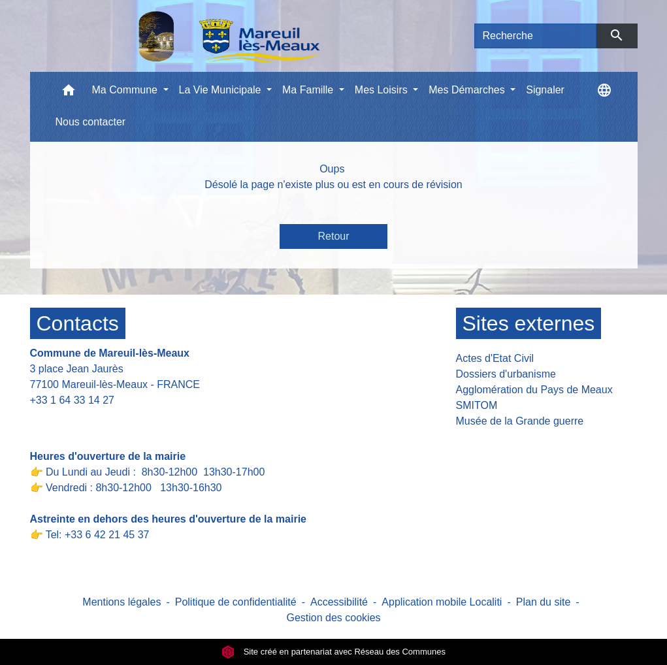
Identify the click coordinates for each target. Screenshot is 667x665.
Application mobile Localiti (442, 602)
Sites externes (529, 323)
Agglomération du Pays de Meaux (534, 389)
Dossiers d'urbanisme (506, 374)
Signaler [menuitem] (545, 89)
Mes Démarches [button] (468, 89)
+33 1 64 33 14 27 (72, 400)
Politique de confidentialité (236, 602)
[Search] (535, 36)
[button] (68, 93)
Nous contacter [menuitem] (91, 121)
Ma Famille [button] (309, 89)
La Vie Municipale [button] (221, 89)
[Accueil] (195, 36)
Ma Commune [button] (126, 89)
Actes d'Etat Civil (495, 358)
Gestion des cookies (333, 617)
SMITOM (477, 405)
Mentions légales (121, 602)
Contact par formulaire (90, 420)
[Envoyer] (617, 36)
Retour (333, 236)
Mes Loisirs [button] (382, 89)
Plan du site (543, 602)
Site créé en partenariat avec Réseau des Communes (333, 652)
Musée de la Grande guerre (520, 421)
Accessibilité (339, 602)
